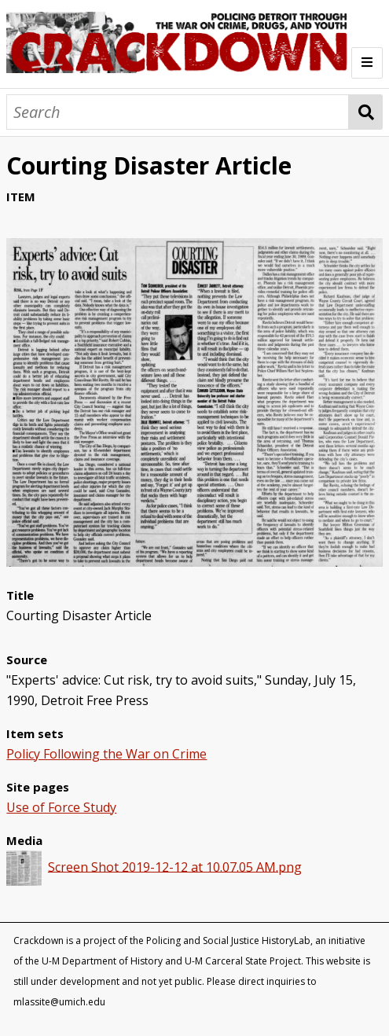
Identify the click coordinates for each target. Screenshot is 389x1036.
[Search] (177, 112)
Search (365, 112)
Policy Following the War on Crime (106, 753)
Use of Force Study (61, 807)
